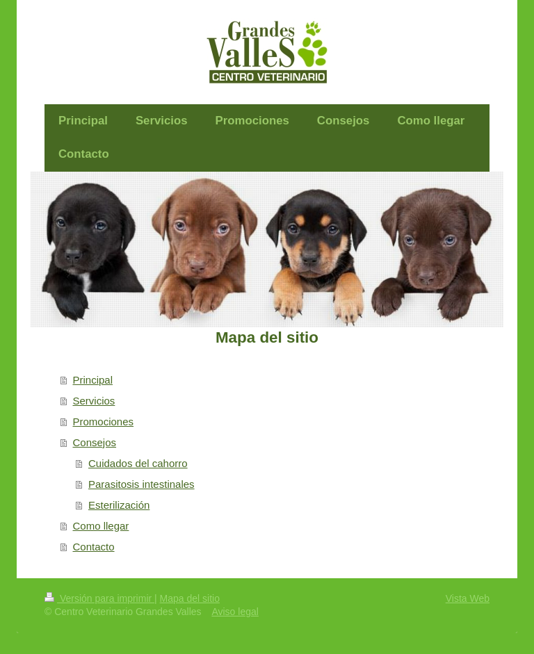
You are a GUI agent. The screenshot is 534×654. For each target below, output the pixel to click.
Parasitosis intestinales (141, 484)
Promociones (103, 421)
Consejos (95, 442)
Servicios (94, 401)
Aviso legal (234, 611)
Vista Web (468, 598)
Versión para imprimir (99, 598)
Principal (93, 380)
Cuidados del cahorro (138, 463)
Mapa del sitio (190, 598)
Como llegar (101, 526)
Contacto (94, 547)
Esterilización (118, 505)
